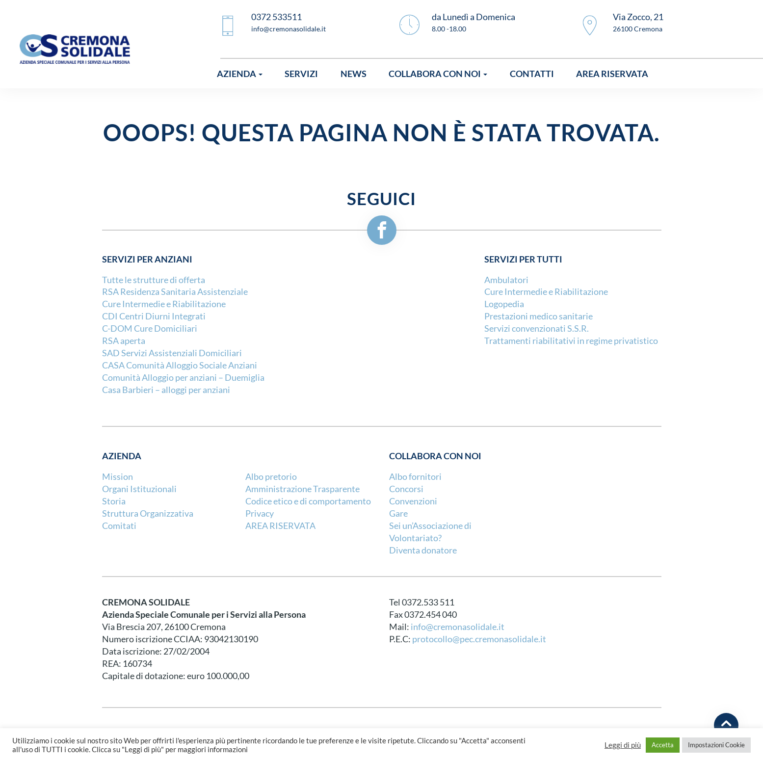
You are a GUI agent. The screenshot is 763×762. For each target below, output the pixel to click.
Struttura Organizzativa (147, 513)
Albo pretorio (271, 476)
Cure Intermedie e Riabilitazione (164, 304)
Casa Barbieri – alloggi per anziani (166, 389)
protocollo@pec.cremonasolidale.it (479, 639)
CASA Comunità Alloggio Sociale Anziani (179, 365)
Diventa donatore (423, 550)
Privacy (259, 513)
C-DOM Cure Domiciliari (149, 328)
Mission (117, 476)
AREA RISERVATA (280, 525)
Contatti (532, 74)
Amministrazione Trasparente (302, 489)
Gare (398, 513)
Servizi (301, 74)
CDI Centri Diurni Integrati (154, 316)
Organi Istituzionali (139, 489)
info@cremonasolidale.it (457, 626)
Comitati (119, 525)
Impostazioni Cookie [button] (716, 744)
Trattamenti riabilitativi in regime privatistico (571, 340)
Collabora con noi (438, 74)
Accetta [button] (663, 744)
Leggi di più (623, 745)
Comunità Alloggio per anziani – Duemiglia (183, 377)
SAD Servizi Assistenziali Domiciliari (172, 353)
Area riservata (612, 74)
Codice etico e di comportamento (308, 501)
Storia (114, 501)
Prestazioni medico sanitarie (538, 316)
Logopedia (504, 304)
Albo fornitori (415, 476)
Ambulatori (506, 280)
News (354, 74)
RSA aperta (123, 340)
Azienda (240, 74)
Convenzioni (413, 501)
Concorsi (406, 489)
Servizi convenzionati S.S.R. (536, 328)
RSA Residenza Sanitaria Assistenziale (175, 291)
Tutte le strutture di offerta (153, 280)
